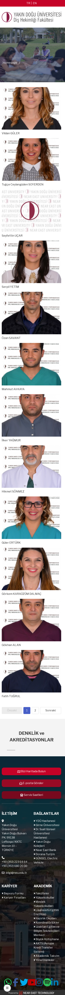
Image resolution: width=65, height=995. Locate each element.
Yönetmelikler (44, 960)
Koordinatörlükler (47, 922)
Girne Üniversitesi (47, 825)
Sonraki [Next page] (50, 710)
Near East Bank (45, 850)
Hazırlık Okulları (45, 918)
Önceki (12, 710)
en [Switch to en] (35, 3)
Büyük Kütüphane (47, 939)
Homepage (10, 62)
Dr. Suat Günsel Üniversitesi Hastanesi (44, 833)
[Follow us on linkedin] (54, 981)
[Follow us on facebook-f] (15, 981)
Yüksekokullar (44, 897)
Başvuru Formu (13, 893)
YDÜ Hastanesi (45, 821)
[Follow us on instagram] (38, 981)
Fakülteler (42, 893)
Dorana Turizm (45, 854)
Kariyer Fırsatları (14, 897)
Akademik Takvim (47, 956)
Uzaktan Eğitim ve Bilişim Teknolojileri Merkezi (46, 931)
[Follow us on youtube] (31, 981)
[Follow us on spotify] (46, 981)
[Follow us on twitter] (23, 981)
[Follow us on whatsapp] (7, 981)
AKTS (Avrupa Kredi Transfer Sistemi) (44, 947)
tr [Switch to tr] (28, 3)
